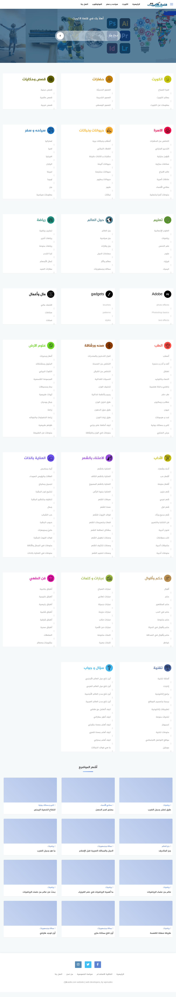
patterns (106, 315)
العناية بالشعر (103, 472)
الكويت (125, 4)
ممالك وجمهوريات (101, 271)
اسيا (50, 150)
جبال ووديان (46, 405)
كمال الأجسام (45, 263)
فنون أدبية (163, 534)
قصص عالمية (45, 98)
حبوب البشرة (45, 526)
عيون (165, 413)
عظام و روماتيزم (160, 405)
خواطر (165, 647)
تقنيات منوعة (161, 722)
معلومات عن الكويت (159, 106)
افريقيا (48, 157)
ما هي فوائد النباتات (100, 753)
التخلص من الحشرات (158, 142)
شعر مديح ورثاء (161, 518)
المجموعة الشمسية (42, 382)
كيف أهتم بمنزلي (101, 745)
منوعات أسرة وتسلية (158, 196)
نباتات (107, 196)
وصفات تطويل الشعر (100, 542)
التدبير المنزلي (161, 150)
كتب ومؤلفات (162, 542)
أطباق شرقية (45, 624)
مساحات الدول (103, 255)
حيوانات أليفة (103, 165)
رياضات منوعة (45, 248)
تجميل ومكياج (45, 488)
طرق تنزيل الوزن (102, 405)
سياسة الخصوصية (85, 979)
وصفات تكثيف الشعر (100, 549)
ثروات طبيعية (45, 397)
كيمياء (165, 271)
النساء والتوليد (161, 382)
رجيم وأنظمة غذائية (100, 397)
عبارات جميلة (103, 609)
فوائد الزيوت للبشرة (42, 542)
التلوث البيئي (45, 374)
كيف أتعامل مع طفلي (99, 714)
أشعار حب (163, 480)
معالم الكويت (162, 98)
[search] (60, 35)
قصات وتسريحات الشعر (99, 526)
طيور (107, 188)
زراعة (49, 413)
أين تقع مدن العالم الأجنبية (97, 699)
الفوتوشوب (97, 4)
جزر (50, 188)
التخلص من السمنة (101, 367)
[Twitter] (88, 970)
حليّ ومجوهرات (44, 534)
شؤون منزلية (162, 157)
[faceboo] (98, 970)
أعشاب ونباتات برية (101, 142)
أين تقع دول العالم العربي (98, 691)
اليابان (49, 165)
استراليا (48, 142)
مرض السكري (162, 436)
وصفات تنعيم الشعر (100, 557)
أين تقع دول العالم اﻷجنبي (97, 684)
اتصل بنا (84, 4)
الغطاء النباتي (103, 150)
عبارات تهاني (103, 601)
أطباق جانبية (45, 593)
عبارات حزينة (104, 616)
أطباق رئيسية (45, 609)
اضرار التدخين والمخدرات (98, 359)
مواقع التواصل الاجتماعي (156, 745)
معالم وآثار (105, 263)
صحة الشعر (104, 511)
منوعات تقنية (161, 737)
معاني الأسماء (161, 188)
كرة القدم (47, 255)
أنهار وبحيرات (45, 359)
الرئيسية (136, 4)
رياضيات (164, 240)
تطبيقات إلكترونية (159, 714)
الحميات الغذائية (102, 382)
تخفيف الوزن (104, 390)
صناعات (48, 315)
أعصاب (165, 359)
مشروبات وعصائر (44, 647)
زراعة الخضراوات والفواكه (40, 421)
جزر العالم (105, 232)
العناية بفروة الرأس (101, 495)
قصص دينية (46, 90)
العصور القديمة (103, 98)
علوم (166, 255)
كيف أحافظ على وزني (99, 428)
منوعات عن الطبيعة (42, 436)
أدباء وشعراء (162, 472)
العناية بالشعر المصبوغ (99, 488)
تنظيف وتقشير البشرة (41, 503)
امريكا (49, 173)
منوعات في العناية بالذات (39, 557)
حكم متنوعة (162, 624)
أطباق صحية (46, 632)
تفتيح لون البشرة (43, 495)
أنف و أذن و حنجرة (159, 367)
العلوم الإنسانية (160, 232)
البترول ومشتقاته (43, 367)
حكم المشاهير (161, 609)
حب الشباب (46, 518)
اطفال (165, 374)
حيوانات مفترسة (102, 173)
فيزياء (165, 263)
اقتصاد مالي (46, 307)
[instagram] (78, 970)
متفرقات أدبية (161, 549)
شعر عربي (163, 503)
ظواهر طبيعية (45, 428)
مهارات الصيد (45, 271)
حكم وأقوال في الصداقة (157, 639)
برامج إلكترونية (161, 699)
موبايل (165, 753)
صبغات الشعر (103, 503)
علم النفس (163, 248)
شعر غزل (164, 511)
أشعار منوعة (162, 488)
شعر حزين (163, 495)
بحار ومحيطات (45, 390)
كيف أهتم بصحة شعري (99, 737)
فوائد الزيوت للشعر (101, 518)
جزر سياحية (104, 240)
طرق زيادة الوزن (102, 421)
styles (107, 323)
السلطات (47, 639)
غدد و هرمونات (161, 421)
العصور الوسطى (102, 106)
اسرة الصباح (163, 90)
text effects (163, 323)
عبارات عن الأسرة (102, 632)
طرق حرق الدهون (102, 413)
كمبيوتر (164, 730)
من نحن (69, 979)
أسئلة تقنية (162, 684)
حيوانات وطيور (103, 180)
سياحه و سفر (112, 4)
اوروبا (49, 180)
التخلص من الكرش (101, 374)
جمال (49, 511)
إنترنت (165, 691)
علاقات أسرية (162, 180)
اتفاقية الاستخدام (104, 979)
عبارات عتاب (104, 624)
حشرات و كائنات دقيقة (99, 157)
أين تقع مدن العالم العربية (97, 707)
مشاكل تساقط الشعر (100, 534)
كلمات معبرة (104, 647)
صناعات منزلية (161, 165)
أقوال (165, 593)
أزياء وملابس (46, 472)
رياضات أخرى (46, 240)
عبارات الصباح (103, 593)
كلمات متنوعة (103, 639)
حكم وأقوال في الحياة (158, 632)
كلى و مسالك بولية (159, 428)
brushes (106, 307)
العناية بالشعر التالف (100, 480)
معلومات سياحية (44, 196)
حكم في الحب (161, 616)
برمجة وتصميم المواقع (157, 707)
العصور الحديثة (103, 90)
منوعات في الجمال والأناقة (39, 549)
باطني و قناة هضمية (158, 390)
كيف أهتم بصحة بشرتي (98, 730)
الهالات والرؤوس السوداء (40, 480)
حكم (166, 601)
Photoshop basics (159, 315)
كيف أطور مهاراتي (101, 722)
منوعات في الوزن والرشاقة (97, 436)
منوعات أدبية (162, 557)
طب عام (164, 397)
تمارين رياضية (45, 232)
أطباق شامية (45, 616)
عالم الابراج (163, 173)
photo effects (162, 307)
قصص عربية (46, 106)
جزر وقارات (105, 248)
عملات (48, 323)
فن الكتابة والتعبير (159, 526)
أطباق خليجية (45, 601)
